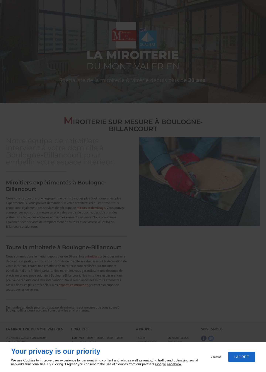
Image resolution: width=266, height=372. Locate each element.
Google (160, 364)
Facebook (174, 364)
